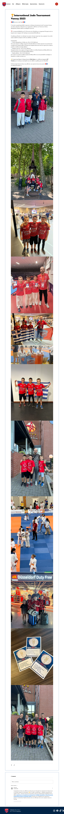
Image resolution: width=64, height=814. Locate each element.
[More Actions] (52, 788)
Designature (18, 811)
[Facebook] (57, 810)
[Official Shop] (56, 4)
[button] (18, 4)
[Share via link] (14, 765)
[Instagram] (54, 810)
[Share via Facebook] (11, 765)
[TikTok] (60, 810)
